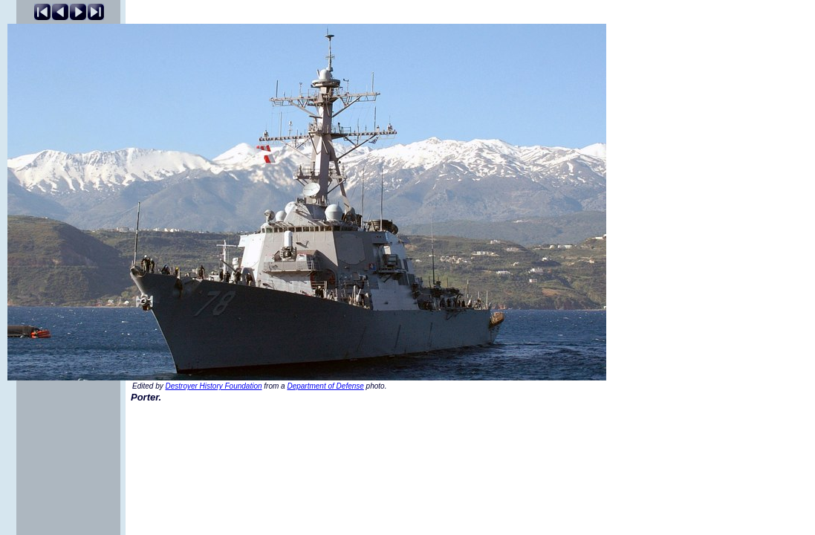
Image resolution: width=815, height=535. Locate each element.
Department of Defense (325, 386)
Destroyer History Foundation (213, 386)
